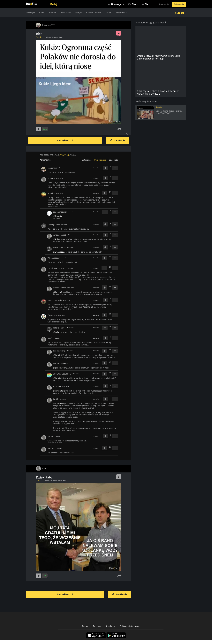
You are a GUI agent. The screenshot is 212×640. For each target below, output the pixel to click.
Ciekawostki (65, 13)
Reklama (97, 626)
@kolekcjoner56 (60, 239)
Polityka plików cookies (130, 626)
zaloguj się (64, 155)
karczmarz (52, 168)
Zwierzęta (30, 13)
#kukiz (48, 37)
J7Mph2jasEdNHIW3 (56, 268)
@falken (57, 292)
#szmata (55, 37)
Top (147, 4)
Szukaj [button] (180, 12)
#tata (60, 481)
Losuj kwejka (117, 140)
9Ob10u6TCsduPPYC (62, 374)
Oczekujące (117, 4)
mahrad (56, 363)
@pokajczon (58, 332)
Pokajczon (52, 315)
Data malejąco (100, 160)
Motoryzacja (121, 13)
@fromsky (57, 216)
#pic (64, 481)
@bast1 (56, 355)
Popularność (113, 160)
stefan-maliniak (60, 212)
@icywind (57, 391)
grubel (50, 436)
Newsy (108, 13)
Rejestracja (179, 4)
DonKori (51, 178)
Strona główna (65, 140)
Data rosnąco (87, 160)
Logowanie (164, 4)
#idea (61, 37)
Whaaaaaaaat (59, 235)
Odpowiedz (96, 168)
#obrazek (48, 481)
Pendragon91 (59, 351)
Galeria (52, 13)
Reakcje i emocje (93, 13)
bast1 (50, 338)
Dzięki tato (44, 477)
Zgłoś (128, 134)
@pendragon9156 (61, 368)
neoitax (51, 448)
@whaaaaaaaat (60, 252)
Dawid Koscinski (55, 300)
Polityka (78, 13)
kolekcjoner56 (54, 224)
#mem (55, 481)
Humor (42, 13)
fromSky (51, 193)
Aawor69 (57, 386)
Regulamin (110, 626)
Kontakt (85, 626)
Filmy (135, 4)
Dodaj (53, 4)
